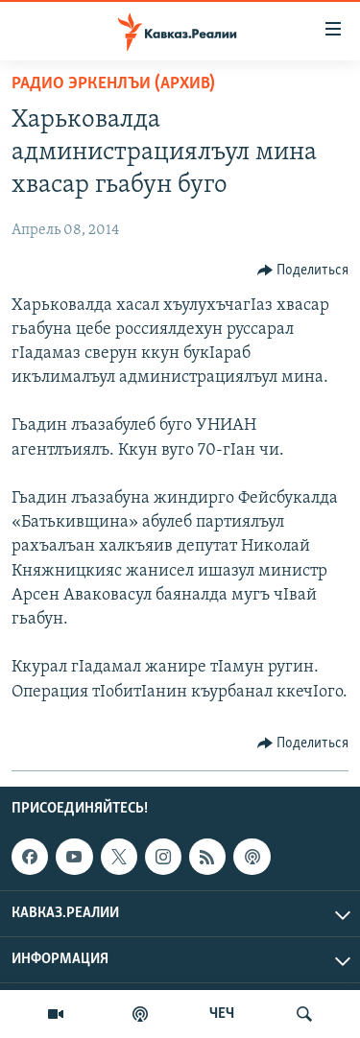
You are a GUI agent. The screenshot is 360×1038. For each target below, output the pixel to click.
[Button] (303, 270)
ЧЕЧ (221, 1014)
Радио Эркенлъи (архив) (113, 84)
